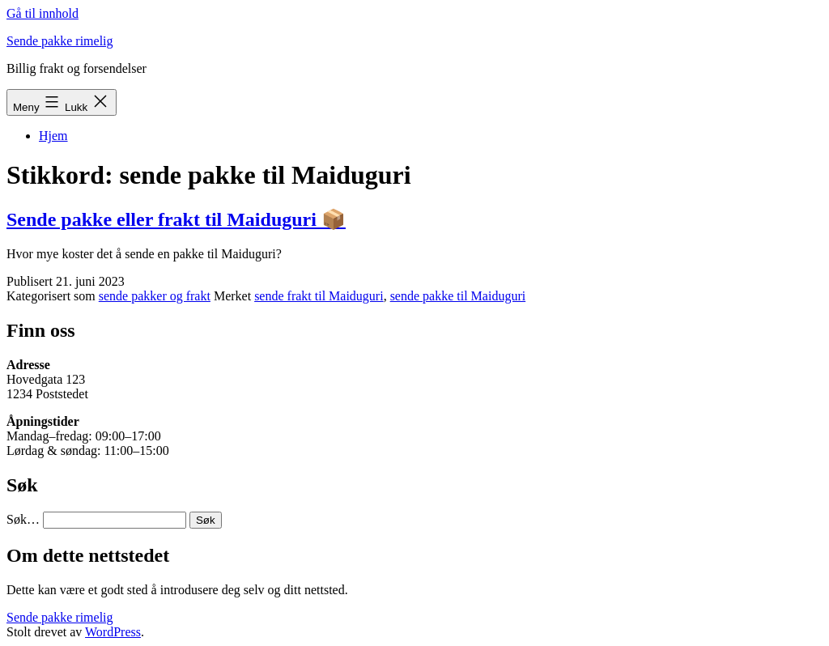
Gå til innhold (42, 13)
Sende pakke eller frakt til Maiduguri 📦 (176, 219)
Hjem (53, 135)
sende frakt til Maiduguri (319, 296)
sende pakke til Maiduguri (458, 296)
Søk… (23, 519)
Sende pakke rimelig (59, 41)
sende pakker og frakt (154, 296)
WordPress (113, 632)
